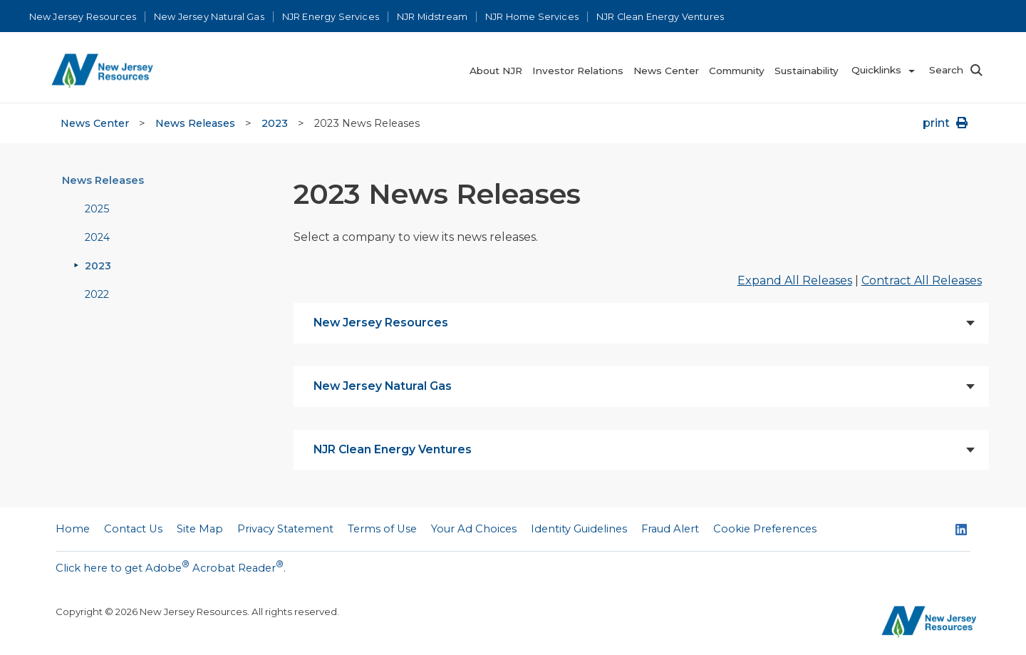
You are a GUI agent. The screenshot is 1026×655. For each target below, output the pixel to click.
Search (946, 70)
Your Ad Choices (474, 528)
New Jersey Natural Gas (209, 16)
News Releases (195, 123)
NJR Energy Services (330, 16)
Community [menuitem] (737, 70)
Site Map (200, 528)
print (946, 123)
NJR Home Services (532, 16)
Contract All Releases (921, 280)
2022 (97, 294)
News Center (95, 123)
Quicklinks (876, 70)
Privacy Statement (285, 528)
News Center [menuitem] (666, 70)
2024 (97, 237)
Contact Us (133, 528)
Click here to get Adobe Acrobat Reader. (171, 566)
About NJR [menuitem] (496, 70)
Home (73, 528)
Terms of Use (382, 528)
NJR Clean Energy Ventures (660, 16)
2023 (274, 123)
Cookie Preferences (765, 528)
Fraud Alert (670, 528)
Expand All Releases (794, 280)
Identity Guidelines (579, 528)
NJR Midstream (432, 16)
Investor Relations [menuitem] (577, 70)
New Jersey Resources (82, 16)
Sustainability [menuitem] (806, 70)
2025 (97, 208)
